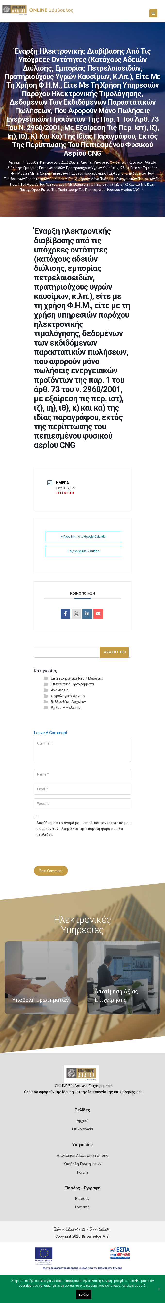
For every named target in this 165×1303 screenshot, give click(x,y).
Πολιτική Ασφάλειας (69, 1228)
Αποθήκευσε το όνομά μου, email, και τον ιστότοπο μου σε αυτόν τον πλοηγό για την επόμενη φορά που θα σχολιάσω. (83, 829)
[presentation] (71, 850)
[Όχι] (159, 1291)
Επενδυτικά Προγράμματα (72, 684)
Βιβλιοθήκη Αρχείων (68, 702)
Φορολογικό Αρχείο (68, 696)
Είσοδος (82, 1198)
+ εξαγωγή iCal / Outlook (83, 551)
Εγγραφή (82, 1207)
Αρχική (14, 162)
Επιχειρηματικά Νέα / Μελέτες (77, 678)
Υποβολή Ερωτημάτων (82, 1164)
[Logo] (82, 1076)
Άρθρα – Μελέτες (66, 707)
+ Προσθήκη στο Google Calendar (84, 536)
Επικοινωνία (82, 1129)
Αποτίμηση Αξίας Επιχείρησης (82, 1155)
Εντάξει (83, 1294)
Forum (82, 1172)
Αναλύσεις (60, 690)
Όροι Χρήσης (100, 1228)
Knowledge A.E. (96, 1236)
